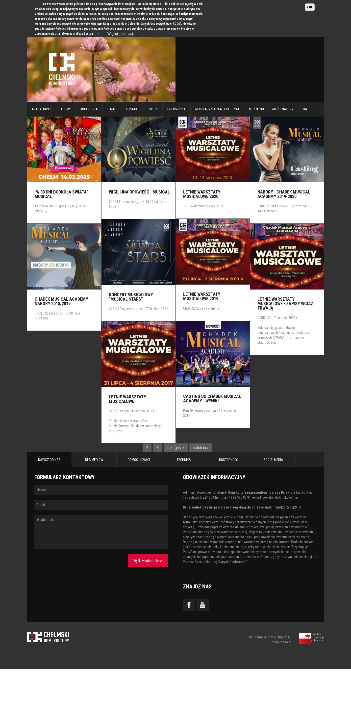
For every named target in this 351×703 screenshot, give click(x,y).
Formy (66, 109)
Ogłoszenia (176, 109)
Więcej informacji (120, 34)
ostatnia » (200, 447)
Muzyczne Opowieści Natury (271, 109)
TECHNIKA (184, 460)
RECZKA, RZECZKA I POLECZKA (217, 109)
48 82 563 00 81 (240, 497)
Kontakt (132, 109)
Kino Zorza (89, 109)
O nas (111, 109)
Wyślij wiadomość (148, 561)
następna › (175, 447)
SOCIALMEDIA (273, 460)
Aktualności (41, 109)
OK (309, 7)
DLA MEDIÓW (94, 460)
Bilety (153, 109)
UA (305, 109)
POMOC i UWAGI (139, 460)
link (96, 33)
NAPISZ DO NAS (49, 460)
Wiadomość (101, 532)
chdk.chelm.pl (281, 642)
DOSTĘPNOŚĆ (228, 460)
